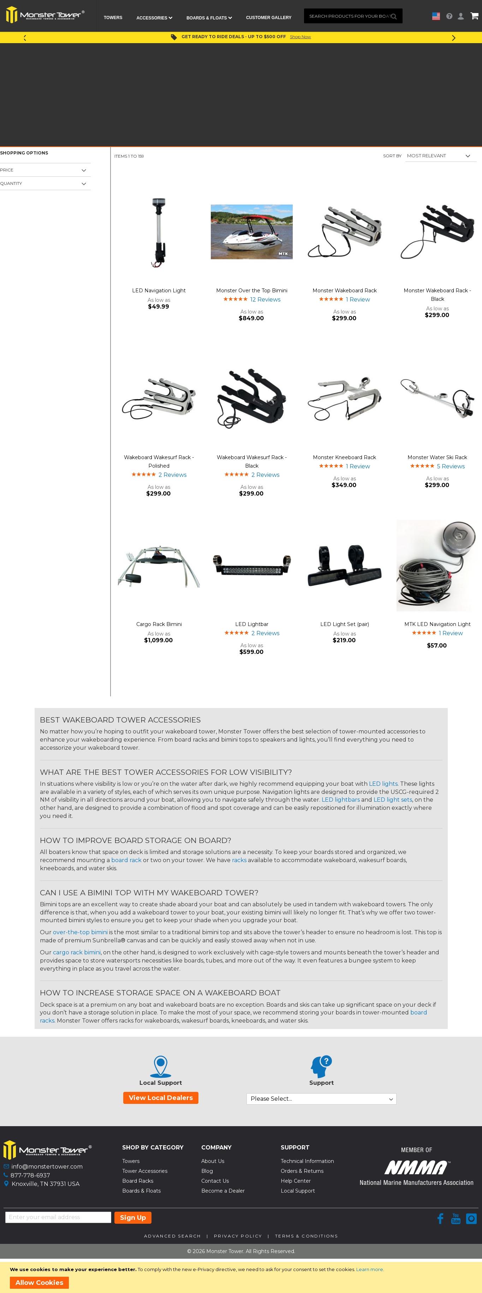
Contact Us (215, 1181)
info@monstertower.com (47, 1166)
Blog (207, 1171)
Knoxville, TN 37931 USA (45, 1184)
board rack (126, 860)
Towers (130, 1161)
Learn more (369, 1269)
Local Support (298, 1191)
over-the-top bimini (80, 932)
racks (239, 860)
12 (265, 299)
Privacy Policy (238, 1236)
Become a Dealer (223, 1191)
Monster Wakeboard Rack (345, 290)
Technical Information (307, 1161)
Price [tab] (6, 169)
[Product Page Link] (159, 233)
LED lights (383, 783)
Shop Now (300, 36)
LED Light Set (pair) (344, 624)
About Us (212, 1161)
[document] (242, 1277)
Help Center (296, 1181)
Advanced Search (172, 1236)
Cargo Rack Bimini (159, 624)
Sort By (392, 155)
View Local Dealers (161, 1098)
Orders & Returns (302, 1171)
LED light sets (393, 799)
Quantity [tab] (11, 183)
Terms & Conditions (306, 1236)
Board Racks (137, 1181)
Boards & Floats (141, 1191)
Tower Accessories (144, 1171)
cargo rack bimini (77, 952)
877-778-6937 (30, 1175)
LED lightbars (341, 799)
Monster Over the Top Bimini (251, 290)
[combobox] (353, 15)
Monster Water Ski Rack (437, 457)
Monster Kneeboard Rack (344, 457)
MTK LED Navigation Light (437, 624)
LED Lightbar (251, 624)
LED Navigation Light (159, 290)
